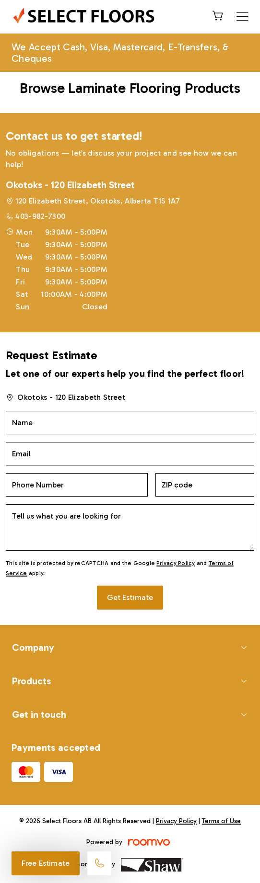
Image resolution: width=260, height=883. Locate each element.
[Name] (130, 422)
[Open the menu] (242, 16)
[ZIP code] (205, 485)
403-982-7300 (40, 216)
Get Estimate (130, 597)
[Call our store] (99, 863)
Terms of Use (221, 821)
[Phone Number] (77, 485)
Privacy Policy (175, 563)
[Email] (130, 453)
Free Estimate (46, 863)
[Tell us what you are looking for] (130, 527)
